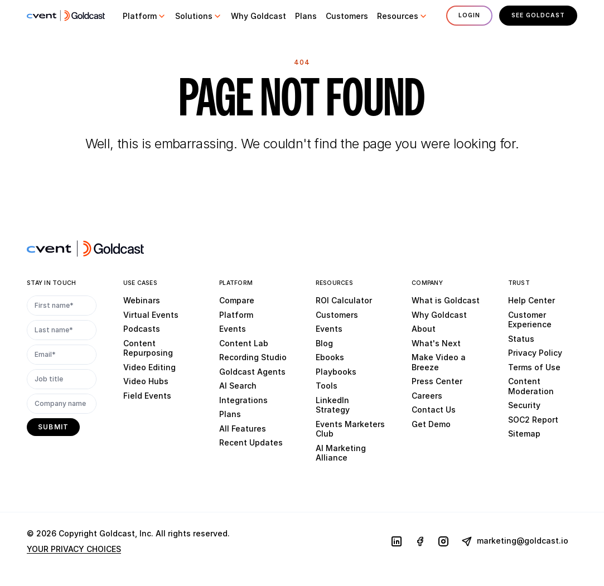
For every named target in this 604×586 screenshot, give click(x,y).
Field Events (147, 395)
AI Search (238, 385)
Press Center (437, 381)
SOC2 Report (533, 419)
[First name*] (61, 305)
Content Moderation (531, 386)
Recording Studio (253, 357)
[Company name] (61, 403)
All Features (242, 428)
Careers (427, 395)
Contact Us (434, 409)
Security (524, 405)
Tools (326, 385)
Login (469, 15)
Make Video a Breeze (439, 362)
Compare (236, 300)
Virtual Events (150, 314)
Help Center (531, 300)
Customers (337, 314)
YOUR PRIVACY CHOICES (74, 549)
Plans (230, 414)
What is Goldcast (446, 300)
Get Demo (431, 424)
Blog (324, 343)
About (424, 328)
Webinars (141, 300)
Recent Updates (251, 442)
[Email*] (61, 354)
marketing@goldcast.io (514, 541)
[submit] (53, 427)
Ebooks (330, 357)
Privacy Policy (535, 352)
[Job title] (61, 379)
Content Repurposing (148, 348)
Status (521, 338)
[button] (144, 16)
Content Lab (243, 343)
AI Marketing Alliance (341, 453)
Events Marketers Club (350, 429)
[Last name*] (61, 330)
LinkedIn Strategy (333, 405)
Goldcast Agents (252, 371)
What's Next (436, 343)
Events (232, 328)
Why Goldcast (439, 314)
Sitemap (524, 433)
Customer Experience (530, 320)
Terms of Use (534, 367)
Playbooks (336, 371)
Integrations (243, 400)
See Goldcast (538, 15)
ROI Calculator (344, 300)
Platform (236, 314)
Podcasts (141, 328)
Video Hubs (145, 381)
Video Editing (149, 367)
